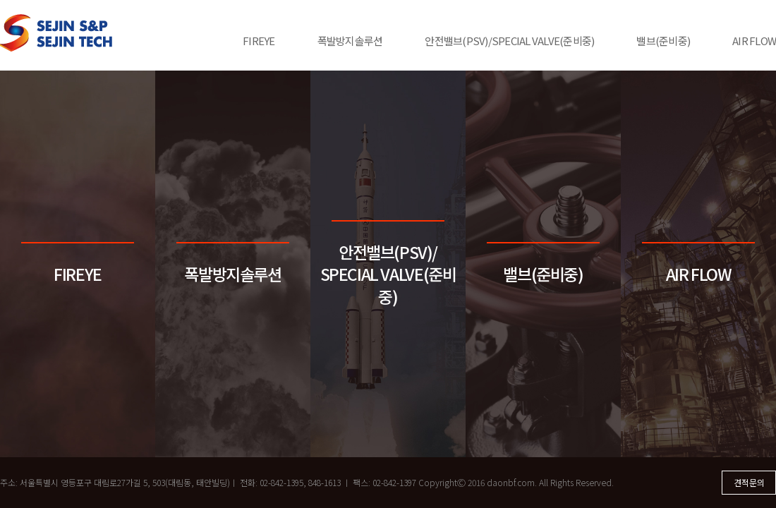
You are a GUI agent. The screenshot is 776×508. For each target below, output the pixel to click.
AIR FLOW (754, 41)
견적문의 (749, 482)
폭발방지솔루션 (350, 41)
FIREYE (259, 41)
